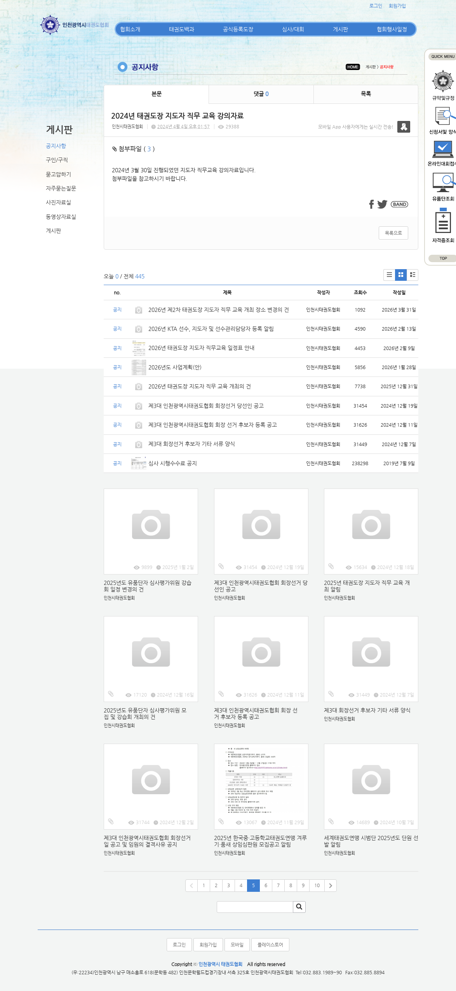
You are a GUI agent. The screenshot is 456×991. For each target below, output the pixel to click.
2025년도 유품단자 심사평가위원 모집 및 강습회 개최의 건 (145, 713)
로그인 (375, 6)
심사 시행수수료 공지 (172, 463)
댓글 (261, 94)
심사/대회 (293, 29)
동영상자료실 (61, 217)
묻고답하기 (58, 174)
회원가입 (397, 6)
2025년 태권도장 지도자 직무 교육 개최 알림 (367, 586)
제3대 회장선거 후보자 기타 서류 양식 (191, 444)
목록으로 (393, 233)
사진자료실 (58, 202)
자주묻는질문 (61, 188)
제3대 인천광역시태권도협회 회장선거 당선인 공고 (206, 406)
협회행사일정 (392, 29)
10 (317, 885)
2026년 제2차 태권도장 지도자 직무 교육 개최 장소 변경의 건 (219, 309)
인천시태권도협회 (127, 126)
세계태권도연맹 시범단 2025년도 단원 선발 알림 (371, 841)
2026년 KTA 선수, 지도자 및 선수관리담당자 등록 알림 (211, 329)
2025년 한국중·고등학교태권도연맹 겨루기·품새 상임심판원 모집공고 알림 (260, 841)
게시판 (340, 29)
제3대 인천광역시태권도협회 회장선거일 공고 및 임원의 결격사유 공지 (147, 841)
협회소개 (130, 29)
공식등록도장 (238, 29)
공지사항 (56, 146)
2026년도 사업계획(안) (175, 367)
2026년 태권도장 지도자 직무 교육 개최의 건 (199, 386)
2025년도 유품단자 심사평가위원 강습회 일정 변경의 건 (147, 586)
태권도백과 (181, 29)
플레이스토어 (270, 944)
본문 (156, 94)
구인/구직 (57, 160)
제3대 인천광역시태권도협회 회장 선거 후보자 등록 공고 (212, 425)
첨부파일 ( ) (133, 148)
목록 (366, 94)
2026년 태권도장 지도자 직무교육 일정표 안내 (201, 348)
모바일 (237, 944)
